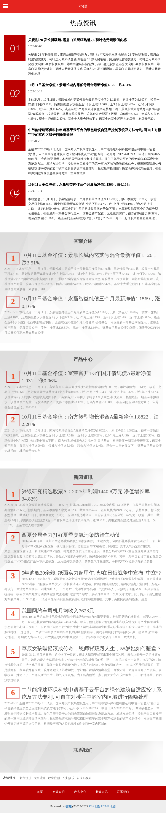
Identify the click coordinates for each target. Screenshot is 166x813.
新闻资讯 (102, 792)
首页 (40, 792)
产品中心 (80, 792)
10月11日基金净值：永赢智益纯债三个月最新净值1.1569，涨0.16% (79, 184)
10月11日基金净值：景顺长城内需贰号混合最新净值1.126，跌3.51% (80, 85)
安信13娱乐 (84, 778)
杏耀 (83, 6)
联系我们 (123, 792)
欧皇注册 (54, 778)
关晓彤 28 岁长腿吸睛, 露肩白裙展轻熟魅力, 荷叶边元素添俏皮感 (77, 40)
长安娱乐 (68, 778)
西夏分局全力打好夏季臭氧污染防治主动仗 (71, 535)
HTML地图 (108, 806)
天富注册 (40, 778)
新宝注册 (25, 778)
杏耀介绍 (59, 792)
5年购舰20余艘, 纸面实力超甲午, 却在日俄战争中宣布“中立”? (91, 573)
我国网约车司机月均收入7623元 (58, 610)
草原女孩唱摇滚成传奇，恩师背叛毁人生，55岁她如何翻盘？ (92, 648)
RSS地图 (94, 806)
